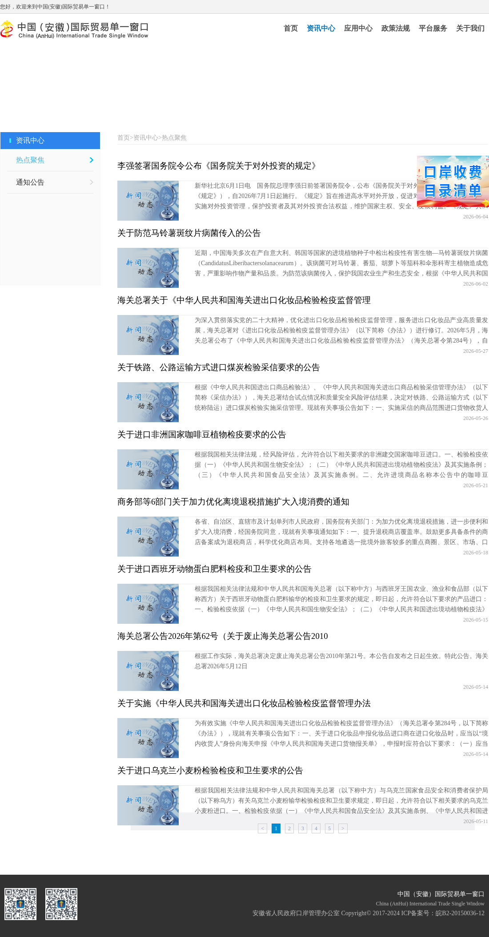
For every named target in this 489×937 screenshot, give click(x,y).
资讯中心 (321, 28)
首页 (291, 28)
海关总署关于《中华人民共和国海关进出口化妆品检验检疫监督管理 (244, 300)
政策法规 (395, 28)
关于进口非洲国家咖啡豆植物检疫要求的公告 (201, 434)
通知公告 (30, 182)
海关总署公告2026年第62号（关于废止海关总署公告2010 (222, 636)
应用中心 (358, 28)
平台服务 (433, 28)
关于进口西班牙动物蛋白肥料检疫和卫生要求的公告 (214, 569)
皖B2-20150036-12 (460, 913)
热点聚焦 (30, 160)
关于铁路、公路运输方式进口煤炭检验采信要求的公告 (218, 367)
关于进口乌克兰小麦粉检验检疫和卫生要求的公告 (210, 770)
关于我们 (470, 28)
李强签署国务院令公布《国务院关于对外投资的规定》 (218, 165)
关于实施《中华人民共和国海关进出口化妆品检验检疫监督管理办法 (244, 703)
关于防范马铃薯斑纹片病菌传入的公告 (189, 233)
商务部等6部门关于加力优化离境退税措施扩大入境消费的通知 (233, 501)
